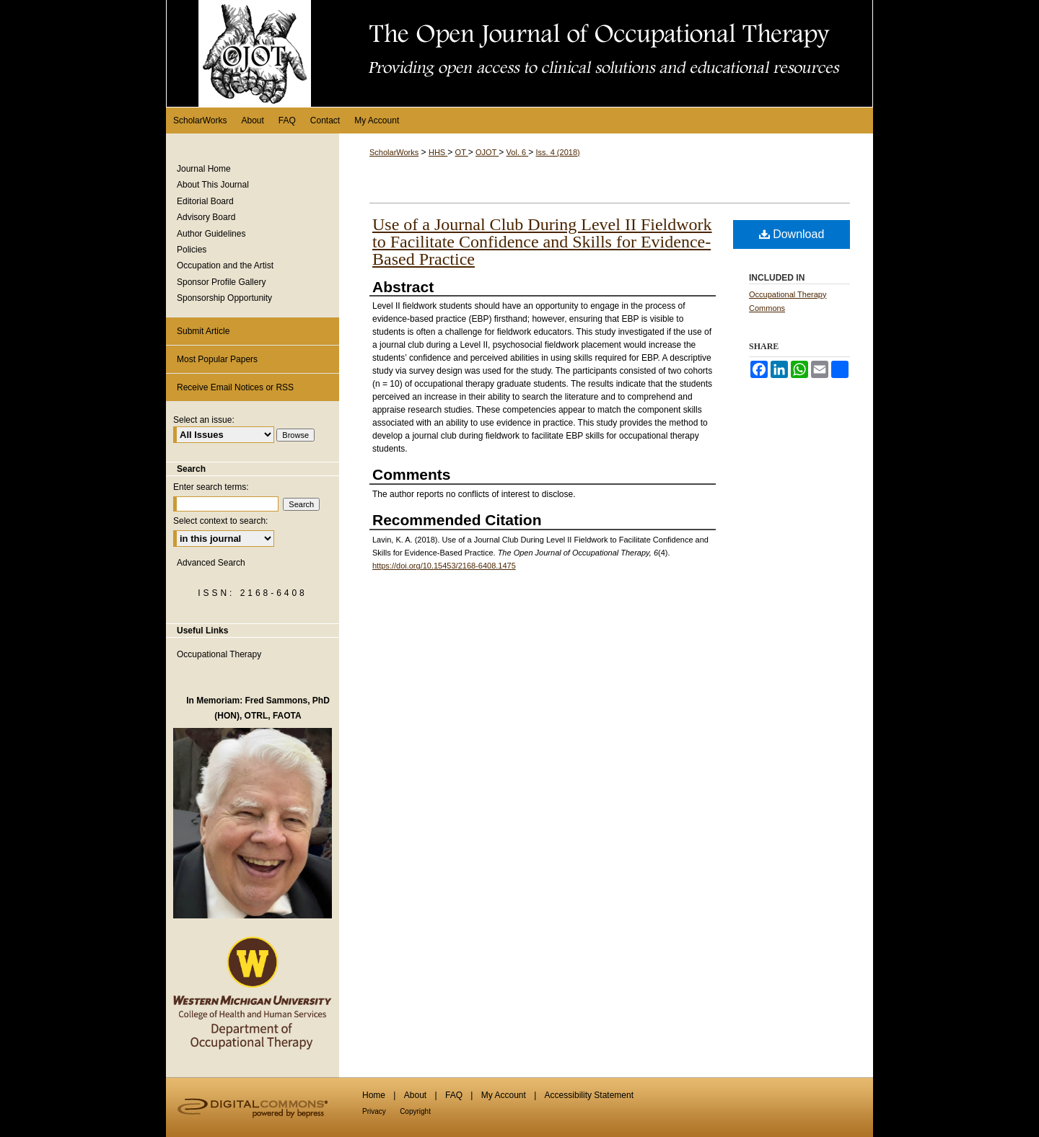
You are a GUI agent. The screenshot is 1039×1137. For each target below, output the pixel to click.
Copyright (415, 1111)
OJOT (487, 152)
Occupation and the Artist (225, 265)
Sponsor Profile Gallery (221, 282)
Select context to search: (220, 521)
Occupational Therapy (219, 654)
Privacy (374, 1111)
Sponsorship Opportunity (224, 298)
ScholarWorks (393, 152)
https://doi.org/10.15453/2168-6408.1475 (444, 565)
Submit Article (203, 331)
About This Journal (213, 185)
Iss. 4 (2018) (558, 152)
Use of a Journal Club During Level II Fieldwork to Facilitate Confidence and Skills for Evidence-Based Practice (542, 241)
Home (373, 1095)
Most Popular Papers (217, 359)
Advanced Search (211, 563)
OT (461, 152)
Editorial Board (205, 201)
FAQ (453, 1095)
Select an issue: (203, 420)
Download (792, 234)
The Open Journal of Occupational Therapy (519, 53)
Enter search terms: (211, 487)
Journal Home (204, 169)
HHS (438, 152)
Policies (191, 250)
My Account (503, 1095)
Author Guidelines (211, 234)
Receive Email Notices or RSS (235, 387)
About (415, 1095)
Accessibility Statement (589, 1095)
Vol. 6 (518, 152)
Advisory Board (206, 217)
